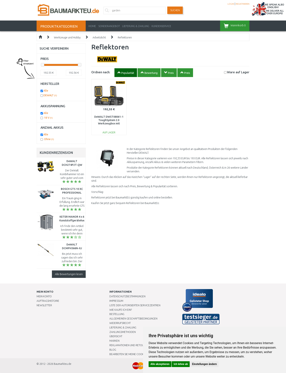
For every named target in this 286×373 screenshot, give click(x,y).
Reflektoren (125, 37)
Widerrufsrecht (120, 323)
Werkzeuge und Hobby (67, 37)
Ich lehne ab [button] (181, 364)
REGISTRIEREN (242, 4)
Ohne (49, 139)
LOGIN (231, 4)
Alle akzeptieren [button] (160, 364)
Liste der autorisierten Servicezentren (134, 305)
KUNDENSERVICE (161, 26)
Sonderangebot (109, 26)
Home (92, 26)
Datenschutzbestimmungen (127, 296)
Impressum (116, 300)
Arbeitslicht (99, 37)
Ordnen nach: (100, 72)
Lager (238, 72)
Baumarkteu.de (62, 363)
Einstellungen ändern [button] (204, 364)
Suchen (175, 10)
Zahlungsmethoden (122, 331)
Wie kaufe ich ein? (120, 309)
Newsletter (44, 305)
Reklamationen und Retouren (128, 345)
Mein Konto (44, 296)
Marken (114, 340)
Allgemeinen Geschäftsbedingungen (133, 318)
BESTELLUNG (116, 314)
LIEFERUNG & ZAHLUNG (135, 26)
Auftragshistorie (48, 300)
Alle (45, 90)
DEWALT (50, 95)
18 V (48, 117)
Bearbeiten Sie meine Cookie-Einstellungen (137, 354)
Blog (112, 349)
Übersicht (115, 336)
